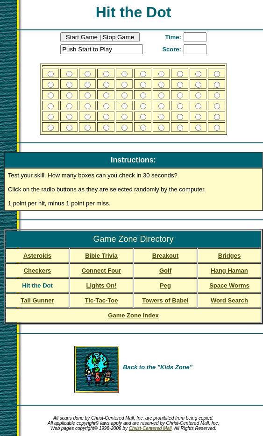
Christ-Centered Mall (150, 428)
